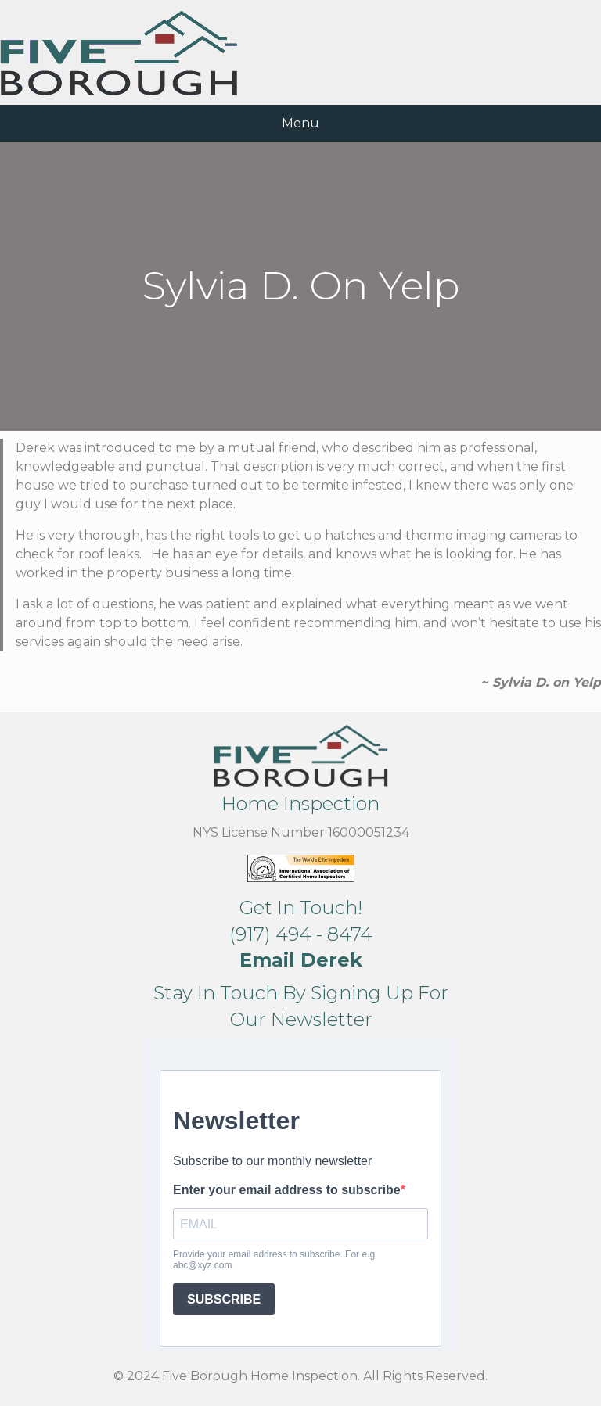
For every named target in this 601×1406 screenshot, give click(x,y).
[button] (300, 960)
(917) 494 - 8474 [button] (300, 934)
